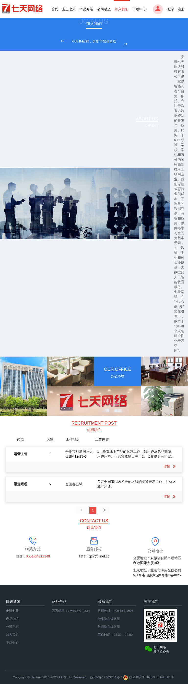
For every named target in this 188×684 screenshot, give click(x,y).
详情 (170, 466)
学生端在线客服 (109, 619)
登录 (163, 9)
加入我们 (122, 9)
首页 (54, 9)
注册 (181, 9)
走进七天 (69, 9)
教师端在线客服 (109, 626)
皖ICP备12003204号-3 (106, 677)
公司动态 (104, 9)
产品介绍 (86, 9)
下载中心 (139, 9)
